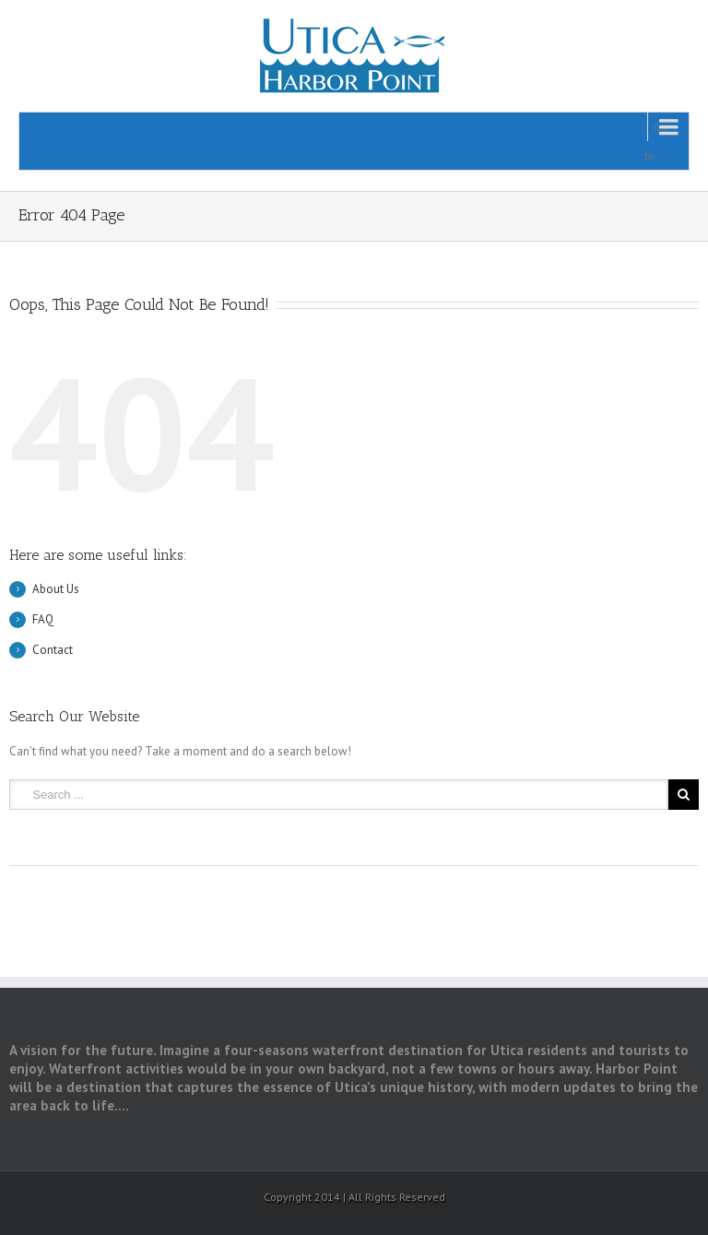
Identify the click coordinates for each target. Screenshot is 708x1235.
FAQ (42, 619)
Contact (52, 650)
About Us (55, 589)
